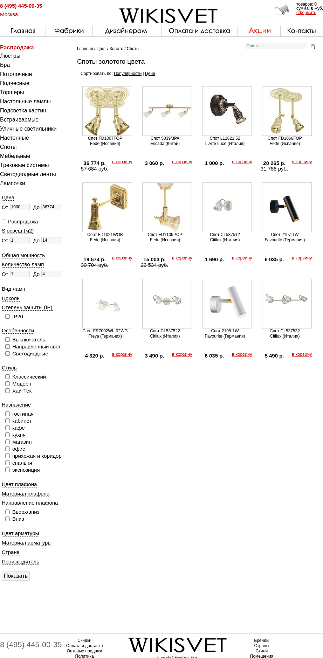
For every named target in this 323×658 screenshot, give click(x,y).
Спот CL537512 (225, 234)
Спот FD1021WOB (105, 234)
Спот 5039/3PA (165, 138)
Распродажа (17, 47)
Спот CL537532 (285, 330)
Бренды (261, 640)
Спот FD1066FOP (285, 138)
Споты (8, 147)
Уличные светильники (28, 129)
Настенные (14, 138)
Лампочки (12, 183)
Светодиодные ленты (28, 174)
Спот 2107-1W (284, 234)
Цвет (101, 48)
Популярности (128, 73)
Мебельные (15, 156)
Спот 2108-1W (225, 330)
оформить (306, 12)
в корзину (122, 161)
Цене (150, 73)
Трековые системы (24, 165)
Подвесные (14, 83)
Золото (116, 48)
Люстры (10, 56)
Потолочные (16, 74)
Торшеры (12, 92)
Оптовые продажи (84, 651)
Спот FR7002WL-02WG (105, 330)
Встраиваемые (19, 120)
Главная (85, 48)
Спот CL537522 (165, 330)
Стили (262, 651)
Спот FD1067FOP (105, 138)
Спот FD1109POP (165, 234)
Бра (5, 65)
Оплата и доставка (84, 645)
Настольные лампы (25, 101)
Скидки (84, 640)
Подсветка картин (23, 110)
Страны (261, 645)
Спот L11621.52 (224, 138)
